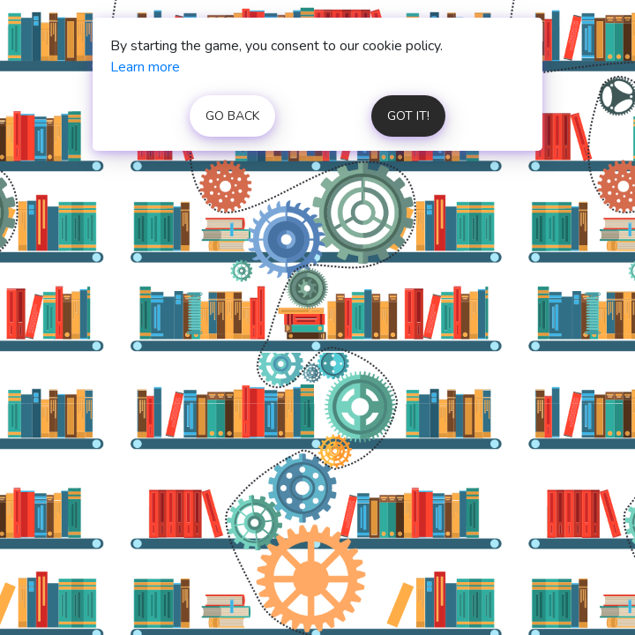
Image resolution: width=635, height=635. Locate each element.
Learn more (145, 67)
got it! (408, 116)
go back (232, 116)
